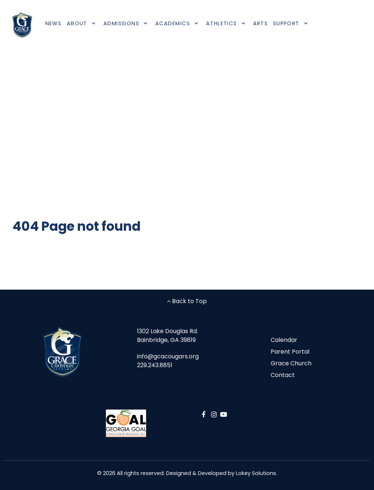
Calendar (284, 340)
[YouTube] (223, 414)
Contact (283, 375)
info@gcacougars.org (168, 356)
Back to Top (187, 301)
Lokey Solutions (256, 473)
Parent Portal (290, 351)
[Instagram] (215, 414)
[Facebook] (204, 414)
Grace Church (291, 363)
